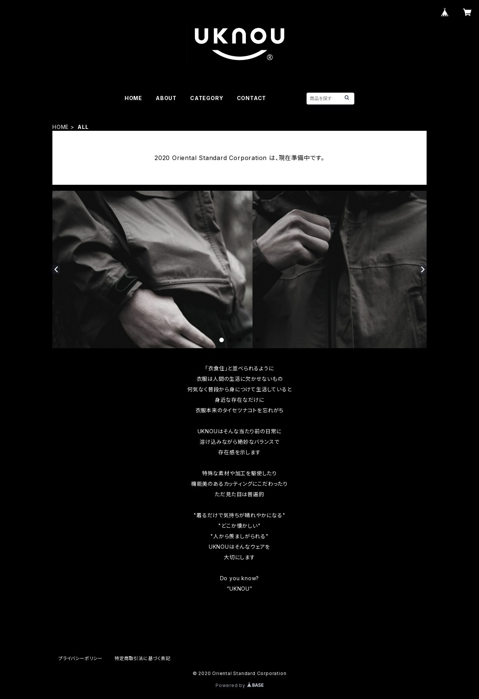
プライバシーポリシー (80, 658)
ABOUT (166, 98)
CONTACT (251, 98)
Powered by (239, 685)
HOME (133, 98)
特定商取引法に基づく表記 (143, 658)
